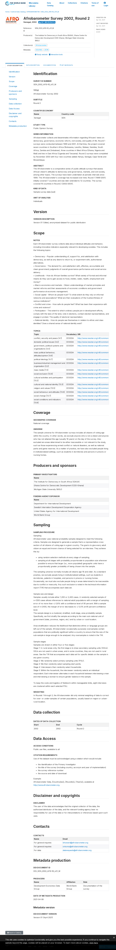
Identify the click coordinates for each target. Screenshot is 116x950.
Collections (72, 3)
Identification (14, 72)
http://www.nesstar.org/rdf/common (93, 338)
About (61, 3)
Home (7, 12)
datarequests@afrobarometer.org (77, 850)
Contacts (12, 121)
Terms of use (95, 4)
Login (106, 4)
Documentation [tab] (49, 65)
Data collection (15, 104)
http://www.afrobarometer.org (46, 785)
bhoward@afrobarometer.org (75, 843)
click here (93, 943)
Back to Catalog (14, 933)
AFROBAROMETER (33, 12)
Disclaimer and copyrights (15, 114)
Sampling (13, 99)
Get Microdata (47, 22)
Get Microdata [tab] (66, 65)
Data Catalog (50, 4)
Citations (84, 3)
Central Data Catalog (18, 12)
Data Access (14, 108)
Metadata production (18, 126)
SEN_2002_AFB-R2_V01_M (50, 12)
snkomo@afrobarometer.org (75, 846)
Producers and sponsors (15, 92)
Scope (11, 81)
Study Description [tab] (14, 65)
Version (12, 76)
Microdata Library (33, 4)
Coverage (13, 86)
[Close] (114, 937)
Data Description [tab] (33, 65)
